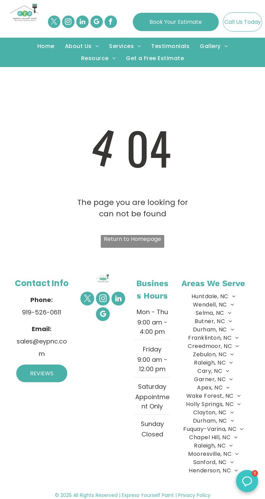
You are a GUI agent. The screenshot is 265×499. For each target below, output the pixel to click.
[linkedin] (82, 23)
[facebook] (111, 23)
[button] (247, 481)
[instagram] (68, 23)
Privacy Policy (194, 495)
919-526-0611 (41, 312)
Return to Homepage (132, 239)
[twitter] (54, 23)
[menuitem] (46, 46)
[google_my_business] (96, 23)
